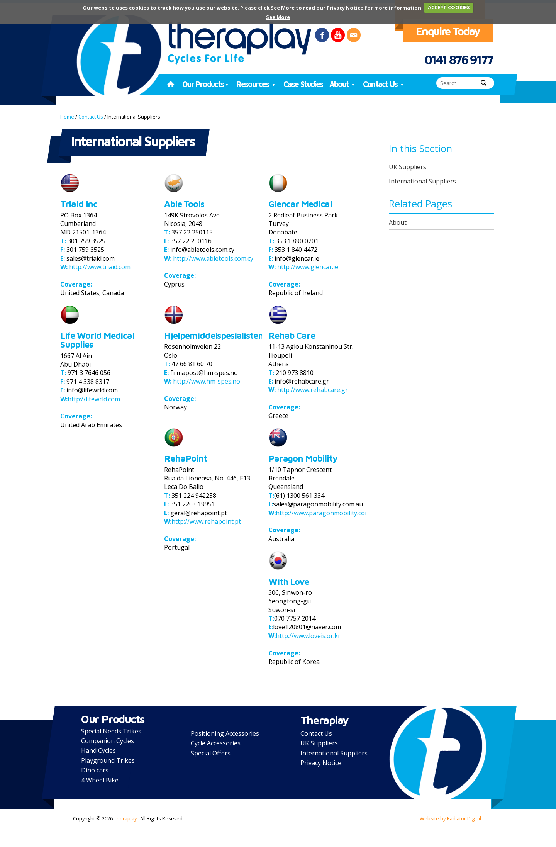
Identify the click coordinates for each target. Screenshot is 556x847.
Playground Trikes (108, 760)
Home (67, 116)
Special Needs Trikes (111, 731)
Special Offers (211, 753)
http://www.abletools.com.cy (212, 258)
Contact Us (384, 84)
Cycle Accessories (216, 743)
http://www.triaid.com (99, 267)
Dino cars (94, 770)
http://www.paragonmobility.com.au (327, 513)
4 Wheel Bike (100, 780)
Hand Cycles (98, 750)
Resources (256, 84)
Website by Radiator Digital (450, 818)
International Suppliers (422, 181)
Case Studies (303, 84)
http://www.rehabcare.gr (312, 389)
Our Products (206, 84)
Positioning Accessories (225, 733)
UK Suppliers (407, 167)
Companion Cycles (107, 741)
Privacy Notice (320, 763)
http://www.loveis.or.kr (308, 635)
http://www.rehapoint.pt (206, 521)
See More (278, 17)
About (343, 84)
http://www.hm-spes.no (205, 381)
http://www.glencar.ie (307, 267)
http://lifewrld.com (94, 399)
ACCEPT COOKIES (449, 7)
